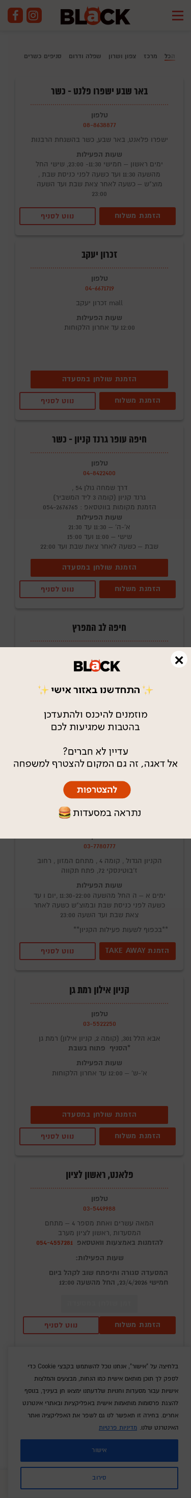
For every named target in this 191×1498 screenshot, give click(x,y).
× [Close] (179, 659)
